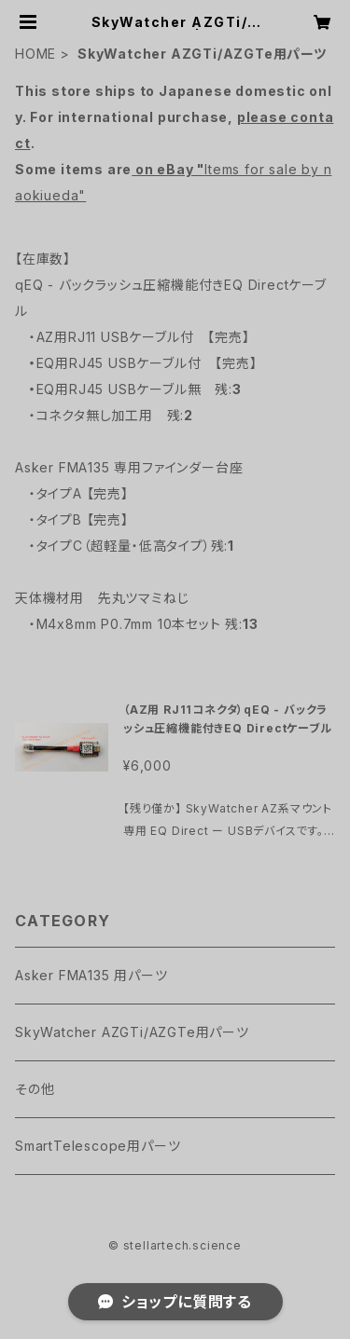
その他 (34, 1089)
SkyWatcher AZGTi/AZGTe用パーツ (132, 1032)
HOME (35, 53)
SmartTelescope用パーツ (97, 1146)
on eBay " (168, 169)
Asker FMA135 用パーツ (91, 975)
